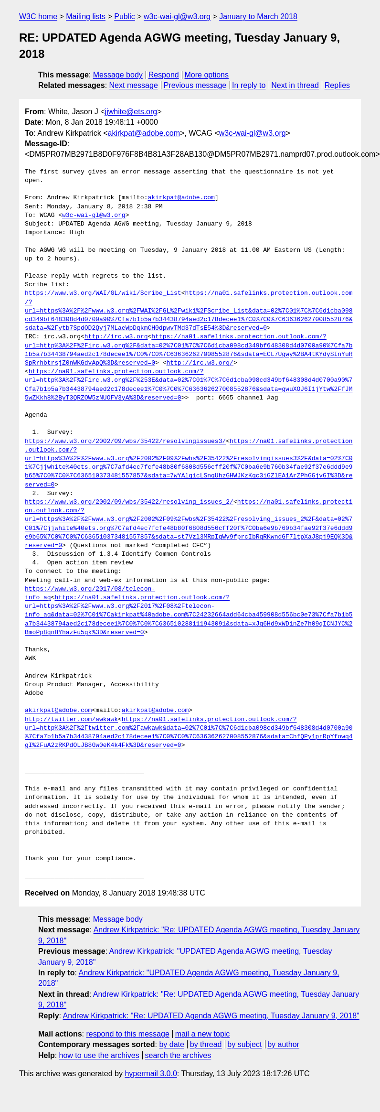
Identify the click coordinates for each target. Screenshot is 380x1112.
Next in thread (295, 85)
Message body (118, 75)
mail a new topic (202, 1034)
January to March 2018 (258, 16)
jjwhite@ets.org (131, 112)
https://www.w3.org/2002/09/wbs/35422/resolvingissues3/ (125, 441)
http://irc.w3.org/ (199, 363)
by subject (244, 1044)
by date (171, 1044)
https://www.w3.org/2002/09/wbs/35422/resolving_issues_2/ (129, 502)
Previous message (195, 85)
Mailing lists (86, 16)
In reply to (248, 85)
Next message (133, 85)
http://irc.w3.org (116, 337)
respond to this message (127, 1034)
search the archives (178, 1055)
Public (124, 16)
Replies (337, 85)
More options (207, 75)
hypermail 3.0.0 (151, 1073)
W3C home (38, 16)
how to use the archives (99, 1055)
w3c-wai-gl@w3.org (177, 16)
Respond (163, 75)
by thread (206, 1044)
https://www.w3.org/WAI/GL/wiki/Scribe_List (103, 293)
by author (283, 1044)
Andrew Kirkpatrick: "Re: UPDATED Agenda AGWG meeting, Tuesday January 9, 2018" (211, 1016)
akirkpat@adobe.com (144, 133)
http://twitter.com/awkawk (71, 719)
